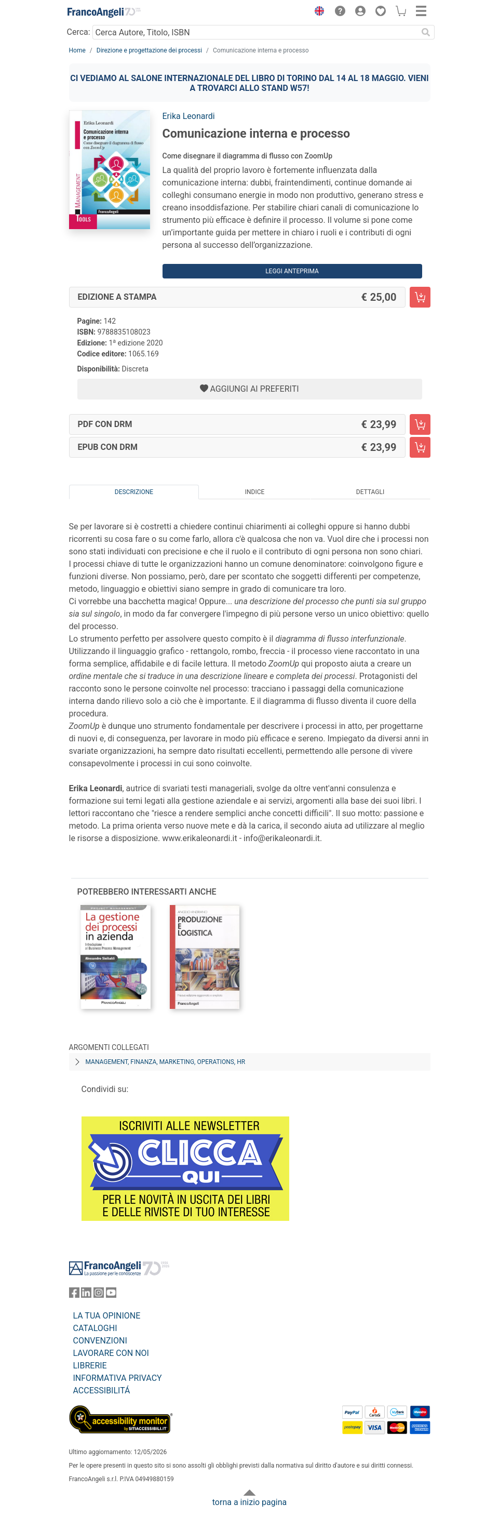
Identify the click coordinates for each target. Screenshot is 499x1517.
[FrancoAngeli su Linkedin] (86, 1295)
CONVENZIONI (100, 1341)
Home (77, 50)
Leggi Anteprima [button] (292, 271)
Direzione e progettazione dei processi (149, 50)
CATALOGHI (95, 1328)
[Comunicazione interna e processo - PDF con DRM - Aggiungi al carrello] (420, 424)
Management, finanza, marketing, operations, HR (166, 1062)
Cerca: (78, 32)
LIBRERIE (90, 1365)
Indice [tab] (255, 492)
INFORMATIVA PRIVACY (117, 1378)
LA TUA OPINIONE (107, 1316)
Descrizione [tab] (134, 492)
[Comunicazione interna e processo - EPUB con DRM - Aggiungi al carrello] (420, 447)
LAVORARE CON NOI (111, 1353)
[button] (317, 12)
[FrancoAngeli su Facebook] (74, 1295)
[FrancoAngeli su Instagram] (98, 1295)
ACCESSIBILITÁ (101, 1390)
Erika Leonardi (189, 116)
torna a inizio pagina (249, 1502)
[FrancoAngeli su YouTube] (111, 1295)
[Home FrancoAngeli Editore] (104, 12)
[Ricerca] (426, 32)
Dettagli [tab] (370, 492)
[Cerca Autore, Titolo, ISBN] (255, 32)
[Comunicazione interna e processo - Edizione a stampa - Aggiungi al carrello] (420, 297)
